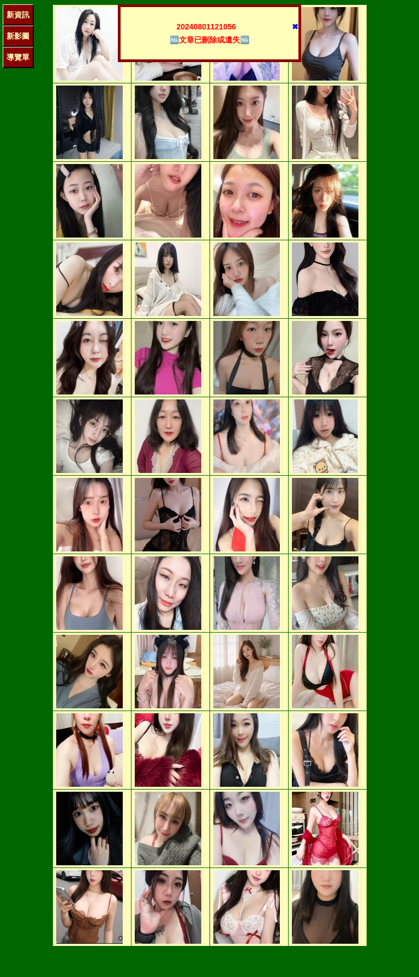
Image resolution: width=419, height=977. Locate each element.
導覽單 (18, 57)
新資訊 (18, 14)
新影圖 (18, 36)
